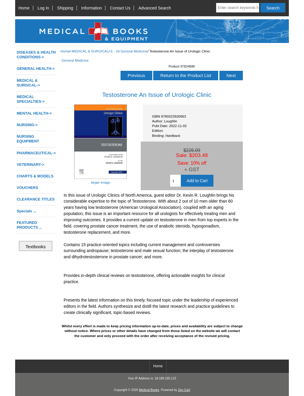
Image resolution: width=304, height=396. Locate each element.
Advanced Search (154, 8)
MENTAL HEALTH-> (34, 113)
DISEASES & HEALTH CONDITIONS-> (36, 54)
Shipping (65, 8)
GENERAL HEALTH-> (36, 68)
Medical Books (149, 390)
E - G (115, 51)
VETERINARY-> (30, 164)
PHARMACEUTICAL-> (36, 153)
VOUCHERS (27, 187)
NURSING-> (27, 125)
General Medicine (134, 51)
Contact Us (120, 8)
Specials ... (26, 211)
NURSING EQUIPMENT (28, 138)
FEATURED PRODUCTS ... (29, 225)
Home (23, 8)
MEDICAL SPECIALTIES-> (31, 99)
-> (28, 82)
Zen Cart (184, 390)
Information (91, 8)
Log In (43, 8)
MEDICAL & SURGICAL (90, 51)
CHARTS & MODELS (35, 176)
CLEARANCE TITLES (36, 199)
